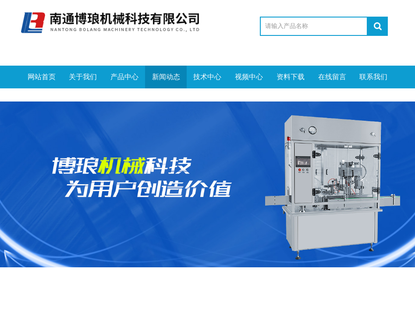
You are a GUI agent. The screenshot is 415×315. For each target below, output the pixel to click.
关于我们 (83, 76)
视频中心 (249, 76)
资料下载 (291, 76)
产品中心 (124, 76)
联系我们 (373, 76)
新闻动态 (166, 76)
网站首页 (42, 76)
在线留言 (332, 76)
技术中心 (207, 76)
